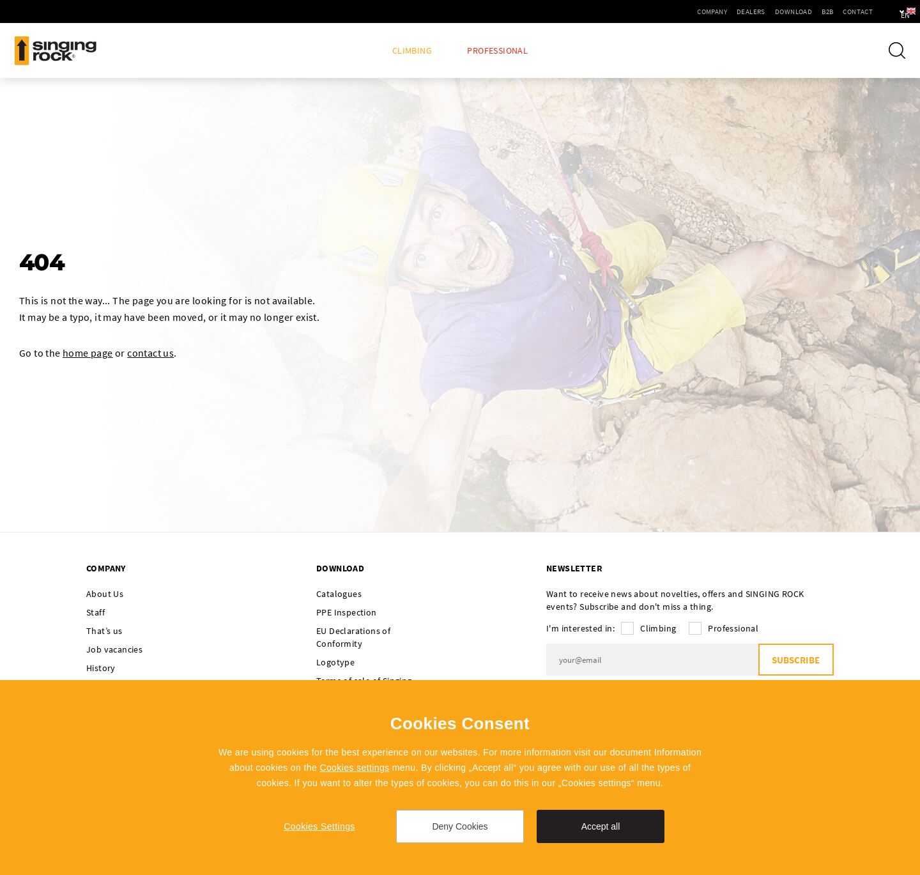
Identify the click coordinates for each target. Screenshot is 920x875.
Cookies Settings (319, 826)
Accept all (600, 826)
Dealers (714, 11)
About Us (104, 594)
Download (757, 11)
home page (88, 352)
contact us (150, 352)
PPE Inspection (346, 612)
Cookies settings (354, 768)
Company (676, 11)
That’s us (104, 631)
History (101, 668)
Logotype (335, 662)
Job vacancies (114, 649)
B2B (791, 11)
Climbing (412, 51)
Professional (497, 51)
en (888, 11)
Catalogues (339, 594)
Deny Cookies (459, 826)
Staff (95, 612)
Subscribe (796, 660)
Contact (821, 11)
